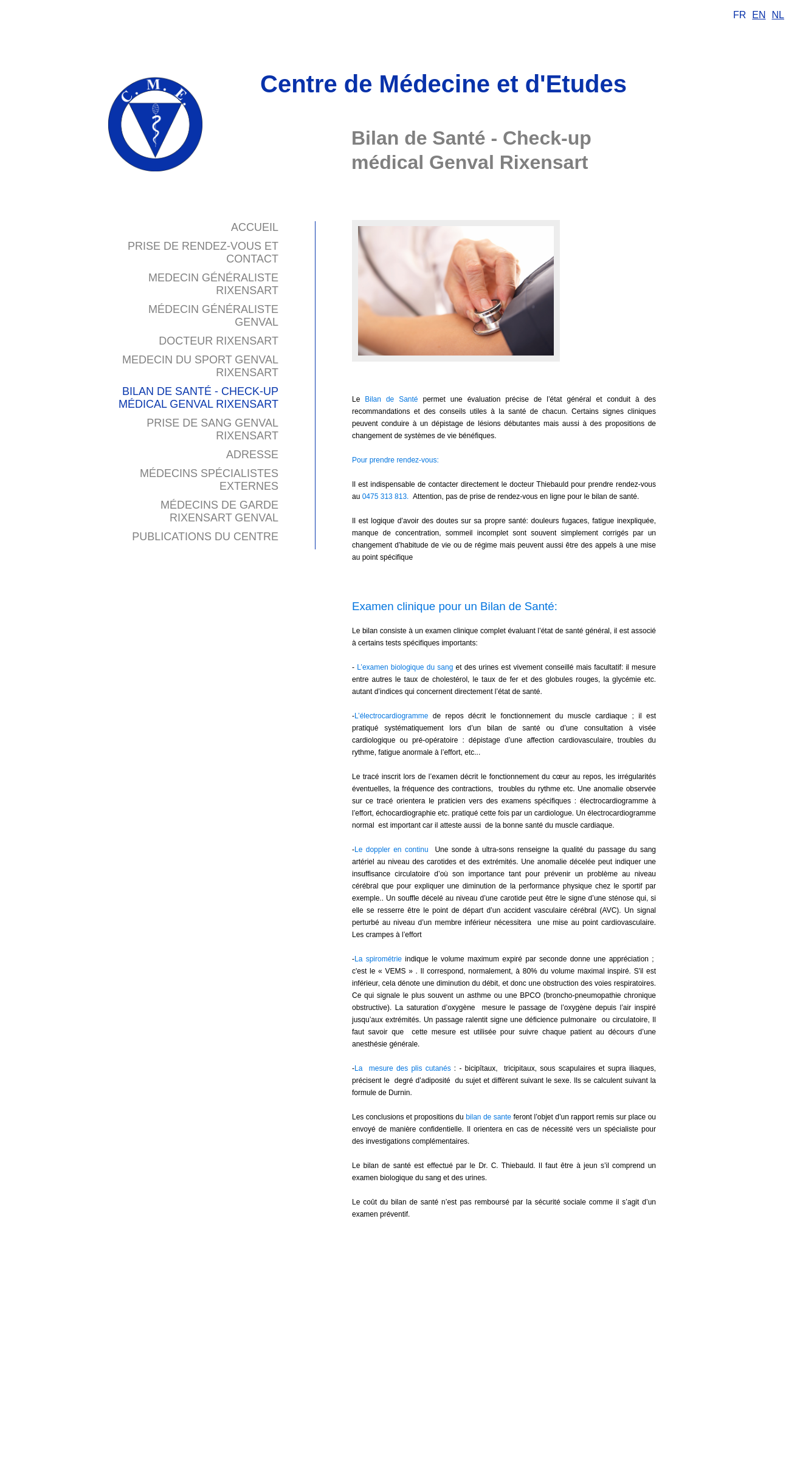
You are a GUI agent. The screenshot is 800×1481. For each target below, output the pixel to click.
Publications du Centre (205, 537)
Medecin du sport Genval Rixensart (200, 366)
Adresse (252, 454)
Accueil (254, 227)
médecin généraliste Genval (213, 315)
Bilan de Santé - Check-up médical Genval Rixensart (198, 397)
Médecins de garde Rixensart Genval (219, 511)
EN (758, 15)
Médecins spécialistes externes (209, 479)
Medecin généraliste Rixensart (213, 284)
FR (739, 15)
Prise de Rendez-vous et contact (203, 252)
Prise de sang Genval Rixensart (212, 429)
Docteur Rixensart (218, 341)
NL (778, 15)
